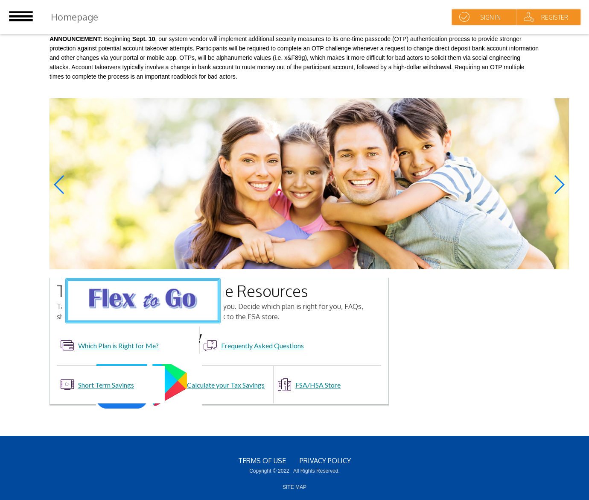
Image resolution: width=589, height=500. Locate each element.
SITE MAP (294, 487)
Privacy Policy (325, 460)
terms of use (262, 460)
